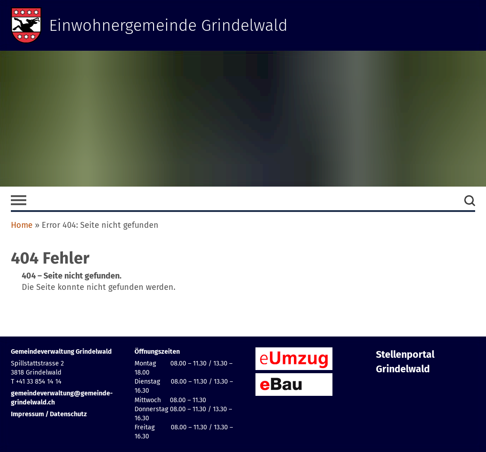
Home (22, 225)
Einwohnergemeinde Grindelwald (168, 25)
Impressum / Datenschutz (49, 414)
